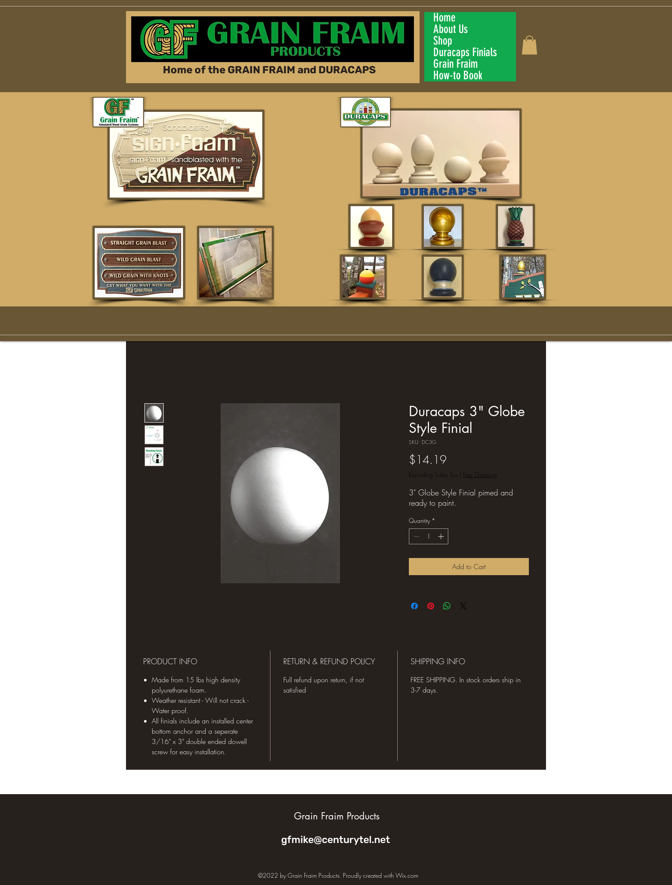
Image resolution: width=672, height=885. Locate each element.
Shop (442, 41)
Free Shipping (480, 475)
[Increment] (441, 536)
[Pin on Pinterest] (431, 606)
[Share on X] (463, 606)
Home (444, 18)
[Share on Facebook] (414, 606)
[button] (529, 45)
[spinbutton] (428, 536)
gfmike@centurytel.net (335, 840)
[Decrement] (415, 536)
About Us (450, 29)
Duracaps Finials (465, 52)
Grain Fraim (455, 64)
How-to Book (458, 75)
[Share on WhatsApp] (447, 606)
